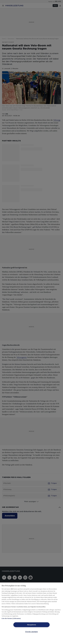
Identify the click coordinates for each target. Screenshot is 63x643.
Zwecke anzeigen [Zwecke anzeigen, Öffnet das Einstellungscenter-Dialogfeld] (31, 631)
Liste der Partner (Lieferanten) (11, 618)
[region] (31, 612)
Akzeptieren (31, 625)
